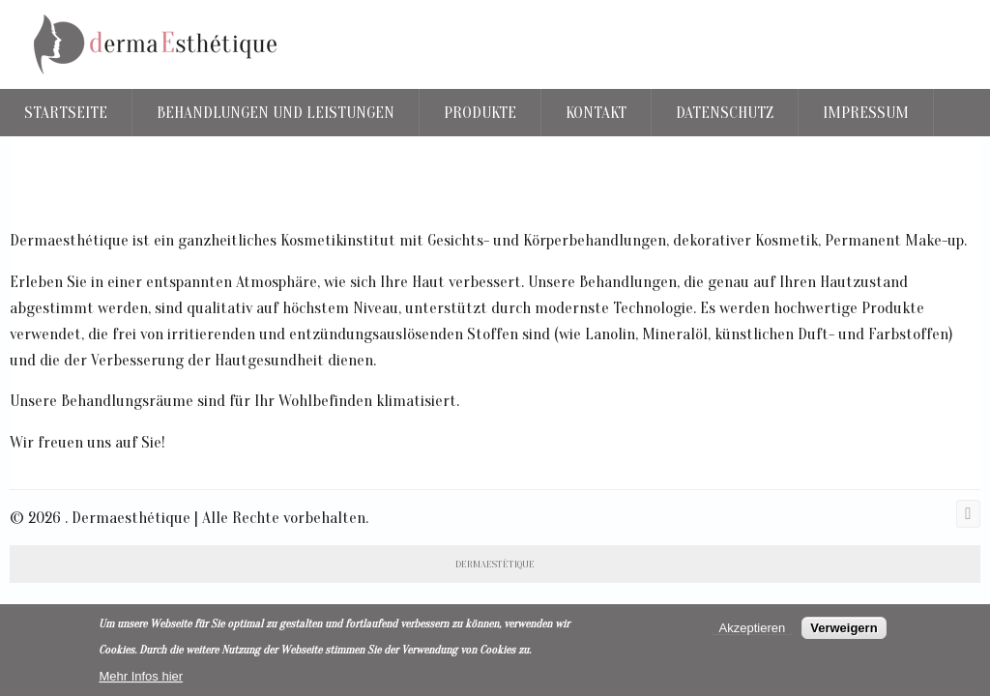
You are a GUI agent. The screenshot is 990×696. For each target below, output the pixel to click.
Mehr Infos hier (141, 676)
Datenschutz (724, 112)
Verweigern (843, 628)
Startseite (65, 112)
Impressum (866, 112)
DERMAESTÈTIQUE (495, 564)
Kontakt (596, 112)
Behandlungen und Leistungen (275, 112)
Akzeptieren (752, 628)
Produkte (480, 112)
